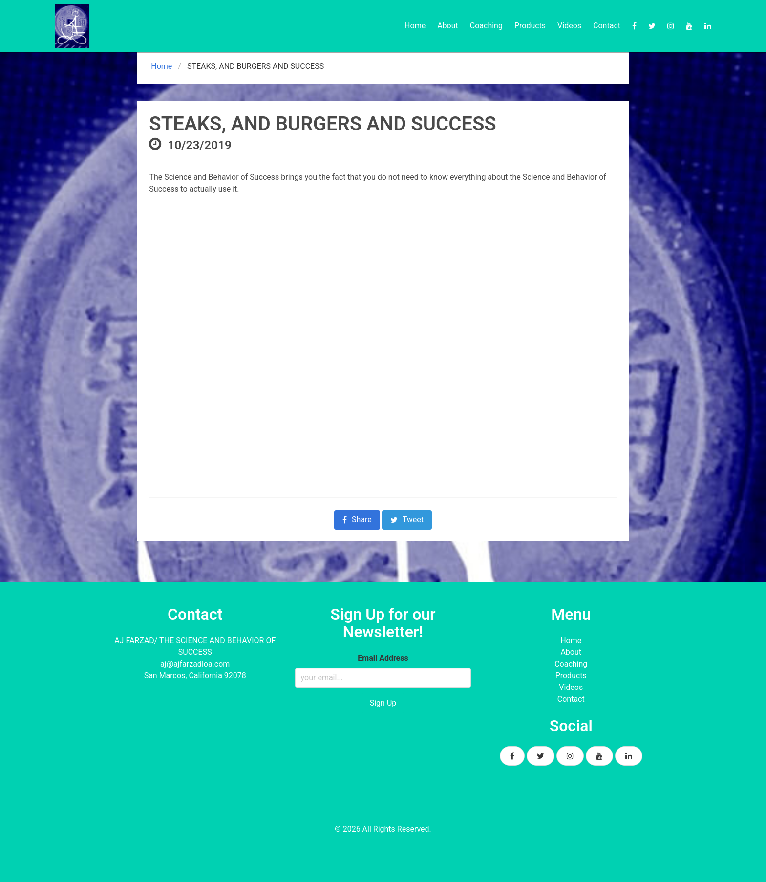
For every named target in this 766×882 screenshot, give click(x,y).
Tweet (407, 519)
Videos (569, 25)
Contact (606, 25)
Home (415, 25)
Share (357, 519)
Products (530, 25)
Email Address (383, 658)
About (447, 25)
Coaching (486, 25)
